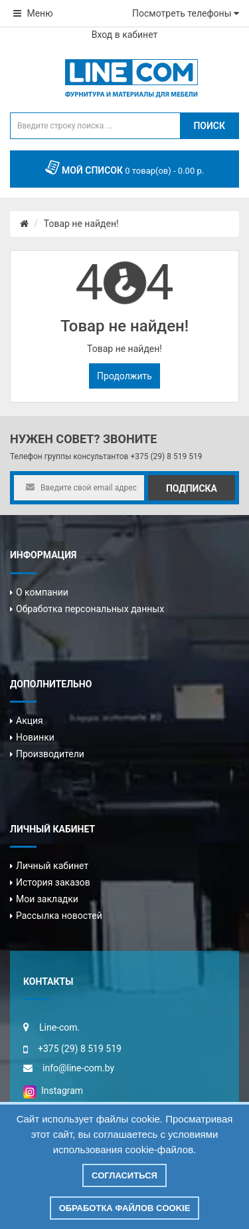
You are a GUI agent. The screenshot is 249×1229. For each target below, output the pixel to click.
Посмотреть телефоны (185, 13)
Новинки (35, 737)
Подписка (191, 488)
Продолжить (124, 376)
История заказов (53, 882)
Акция (29, 720)
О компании (42, 592)
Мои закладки (47, 899)
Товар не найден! (81, 223)
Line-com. (59, 1027)
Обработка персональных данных (90, 609)
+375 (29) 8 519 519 (166, 456)
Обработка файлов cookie (125, 1208)
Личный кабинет (52, 865)
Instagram (53, 1090)
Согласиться (124, 1175)
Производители (50, 754)
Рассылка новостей (59, 915)
